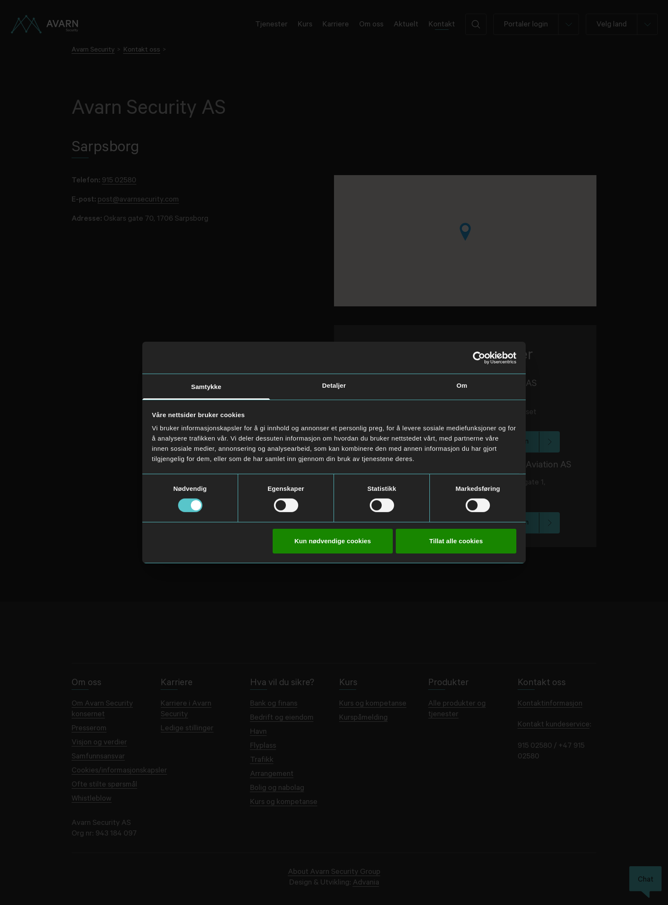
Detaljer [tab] (334, 385)
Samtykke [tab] (206, 386)
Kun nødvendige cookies (332, 541)
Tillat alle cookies (456, 541)
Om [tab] (461, 385)
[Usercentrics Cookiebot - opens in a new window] (479, 357)
